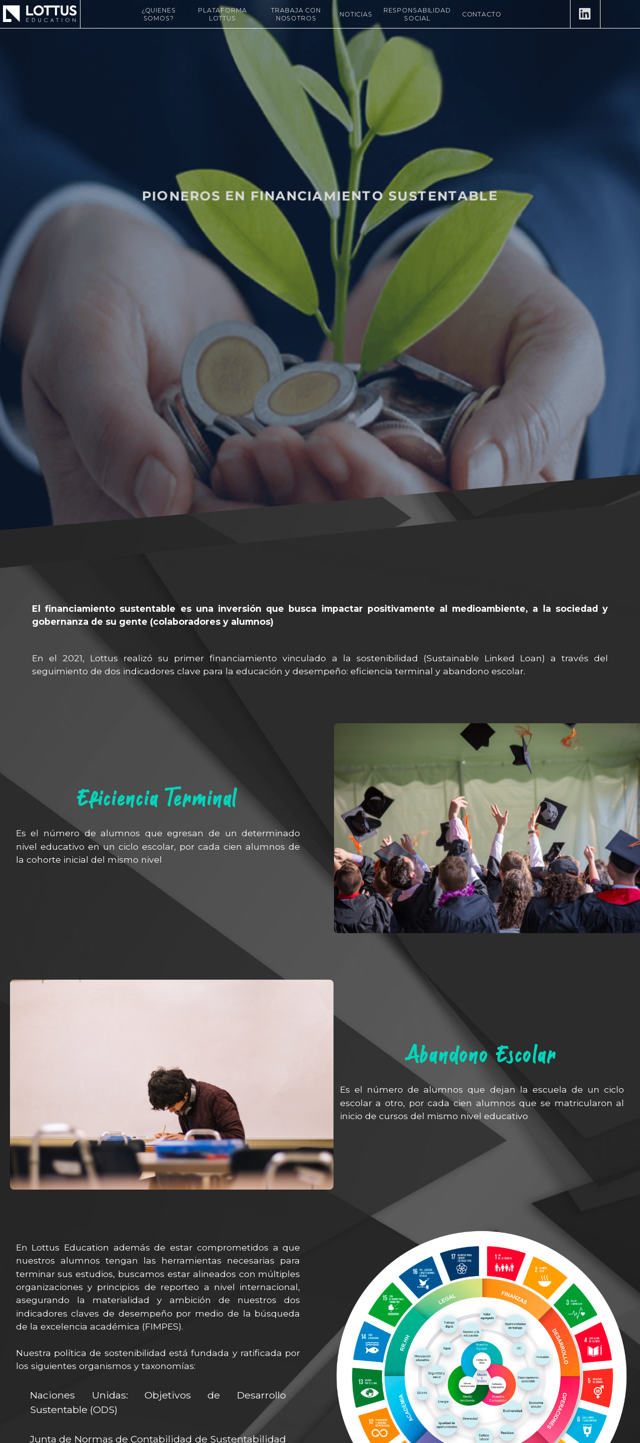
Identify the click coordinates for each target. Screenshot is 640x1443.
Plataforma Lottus (222, 14)
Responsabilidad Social (417, 14)
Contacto (482, 14)
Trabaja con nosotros (296, 14)
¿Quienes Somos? (159, 14)
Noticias (356, 14)
